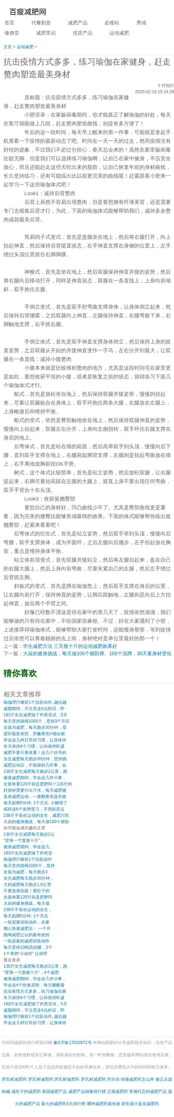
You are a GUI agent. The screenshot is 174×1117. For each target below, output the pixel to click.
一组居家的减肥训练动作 (26, 941)
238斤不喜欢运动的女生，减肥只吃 (36, 815)
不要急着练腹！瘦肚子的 (26, 890)
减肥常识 (46, 33)
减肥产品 (78, 22)
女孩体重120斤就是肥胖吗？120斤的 (37, 784)
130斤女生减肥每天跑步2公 (29, 834)
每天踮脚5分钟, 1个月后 (25, 915)
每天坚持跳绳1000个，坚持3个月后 (36, 721)
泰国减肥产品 (54, 1091)
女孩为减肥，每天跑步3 (25, 872)
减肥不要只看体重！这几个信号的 (34, 752)
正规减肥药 (117, 1091)
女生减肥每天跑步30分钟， (28, 878)
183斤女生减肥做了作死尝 (27, 853)
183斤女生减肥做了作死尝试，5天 (35, 714)
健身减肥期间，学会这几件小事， (34, 777)
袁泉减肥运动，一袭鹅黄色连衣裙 (34, 796)
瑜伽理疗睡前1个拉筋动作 (27, 859)
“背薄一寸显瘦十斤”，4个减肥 (31, 972)
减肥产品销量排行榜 (87, 1091)
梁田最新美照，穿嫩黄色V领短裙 (34, 733)
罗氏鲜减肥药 (14, 1079)
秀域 (141, 22)
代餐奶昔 (41, 22)
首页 (9, 22)
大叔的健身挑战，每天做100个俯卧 (36, 821)
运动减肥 (119, 33)
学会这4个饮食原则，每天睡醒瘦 (34, 985)
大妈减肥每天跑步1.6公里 (27, 884)
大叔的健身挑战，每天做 (26, 903)
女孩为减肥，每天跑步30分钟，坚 (35, 727)
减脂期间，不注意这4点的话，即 (34, 708)
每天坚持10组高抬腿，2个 (27, 947)
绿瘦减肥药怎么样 (137, 1079)
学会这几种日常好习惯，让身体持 (34, 740)
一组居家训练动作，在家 (26, 922)
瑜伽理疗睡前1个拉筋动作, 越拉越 (35, 702)
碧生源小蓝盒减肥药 (140, 1103)
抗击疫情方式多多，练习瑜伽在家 (34, 991)
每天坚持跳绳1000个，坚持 (29, 865)
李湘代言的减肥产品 (148, 1091)
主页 (7, 46)
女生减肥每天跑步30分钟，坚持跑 (35, 758)
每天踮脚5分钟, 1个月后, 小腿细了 (35, 802)
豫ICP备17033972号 (72, 1042)
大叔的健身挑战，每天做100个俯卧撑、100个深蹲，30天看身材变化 (97, 653)
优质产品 (82, 33)
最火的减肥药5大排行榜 (63, 1103)
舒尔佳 (113, 1079)
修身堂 (12, 33)
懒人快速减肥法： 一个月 (27, 928)
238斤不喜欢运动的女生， (27, 909)
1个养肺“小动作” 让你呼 (25, 953)
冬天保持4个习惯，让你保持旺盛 (34, 746)
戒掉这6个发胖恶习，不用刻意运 (34, 809)
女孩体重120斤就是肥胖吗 (27, 897)
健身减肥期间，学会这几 (26, 846)
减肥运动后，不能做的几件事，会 (34, 765)
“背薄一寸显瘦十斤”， (23, 840)
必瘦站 (112, 22)
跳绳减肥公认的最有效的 (26, 934)
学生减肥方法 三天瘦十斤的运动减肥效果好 (70, 646)
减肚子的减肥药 (26, 1091)
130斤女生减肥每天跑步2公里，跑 (35, 771)
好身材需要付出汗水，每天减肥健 (34, 790)
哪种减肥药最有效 (103, 1103)
